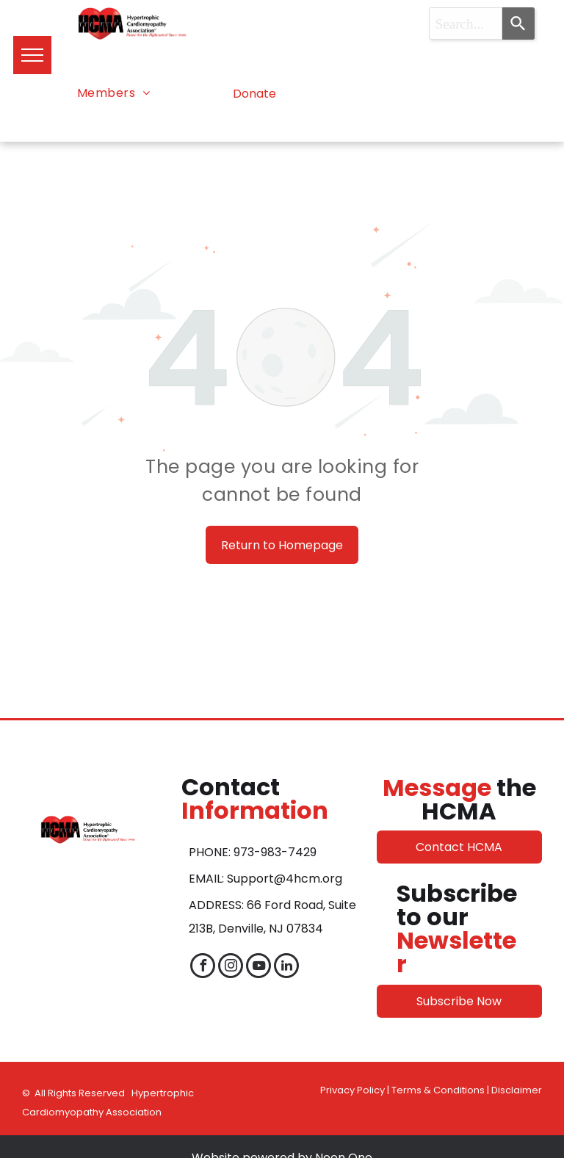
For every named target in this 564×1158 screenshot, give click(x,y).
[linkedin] (286, 967)
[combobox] (466, 23)
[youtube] (258, 967)
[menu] (32, 55)
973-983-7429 (275, 852)
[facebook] (202, 967)
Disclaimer (516, 1090)
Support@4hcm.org (284, 878)
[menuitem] (114, 93)
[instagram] (230, 967)
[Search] (518, 23)
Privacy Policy (352, 1090)
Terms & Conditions (438, 1090)
